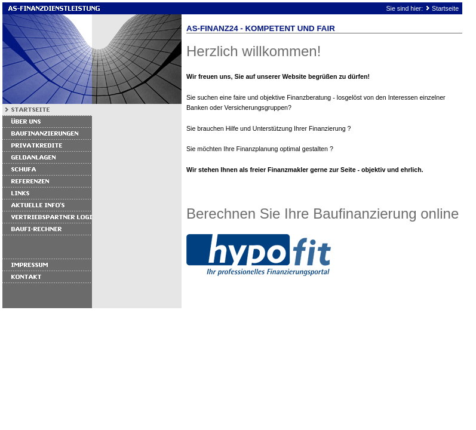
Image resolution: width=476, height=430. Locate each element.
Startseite (445, 8)
